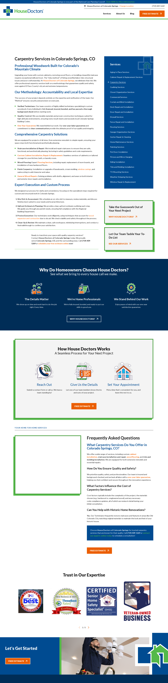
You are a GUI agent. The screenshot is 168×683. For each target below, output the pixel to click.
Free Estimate (152, 13)
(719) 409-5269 (158, 6)
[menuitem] (128, 72)
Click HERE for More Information (120, 2)
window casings (84, 169)
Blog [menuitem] (132, 13)
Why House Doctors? (84, 319)
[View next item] (89, 627)
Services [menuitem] (107, 13)
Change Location (126, 6)
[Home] (23, 11)
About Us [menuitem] (120, 13)
